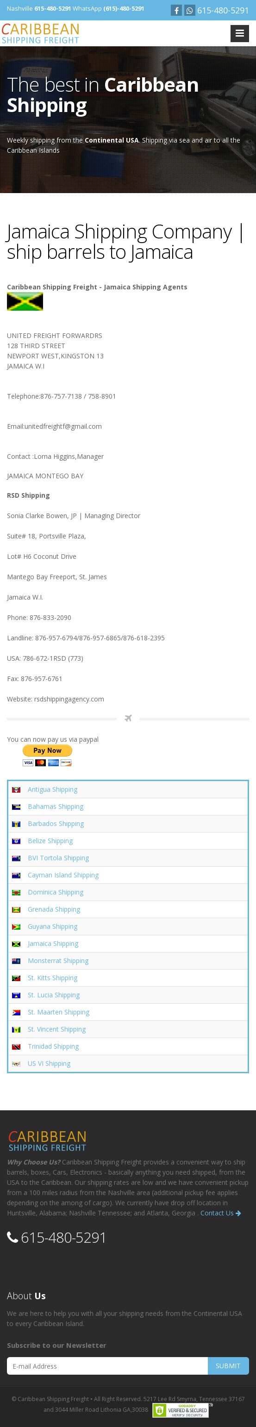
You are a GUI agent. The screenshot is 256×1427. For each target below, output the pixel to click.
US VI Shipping (49, 1063)
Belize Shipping (50, 840)
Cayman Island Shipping (63, 874)
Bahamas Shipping (55, 806)
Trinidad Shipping (53, 1046)
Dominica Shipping (55, 892)
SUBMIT (228, 1365)
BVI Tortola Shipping (58, 857)
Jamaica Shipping (53, 943)
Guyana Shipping (52, 926)
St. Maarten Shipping (58, 1012)
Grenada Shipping (54, 909)
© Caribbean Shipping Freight (50, 1399)
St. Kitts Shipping (52, 977)
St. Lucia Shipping (54, 994)
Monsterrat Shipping (58, 960)
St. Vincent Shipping (57, 1029)
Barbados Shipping (56, 823)
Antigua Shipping (52, 789)
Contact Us (220, 1212)
